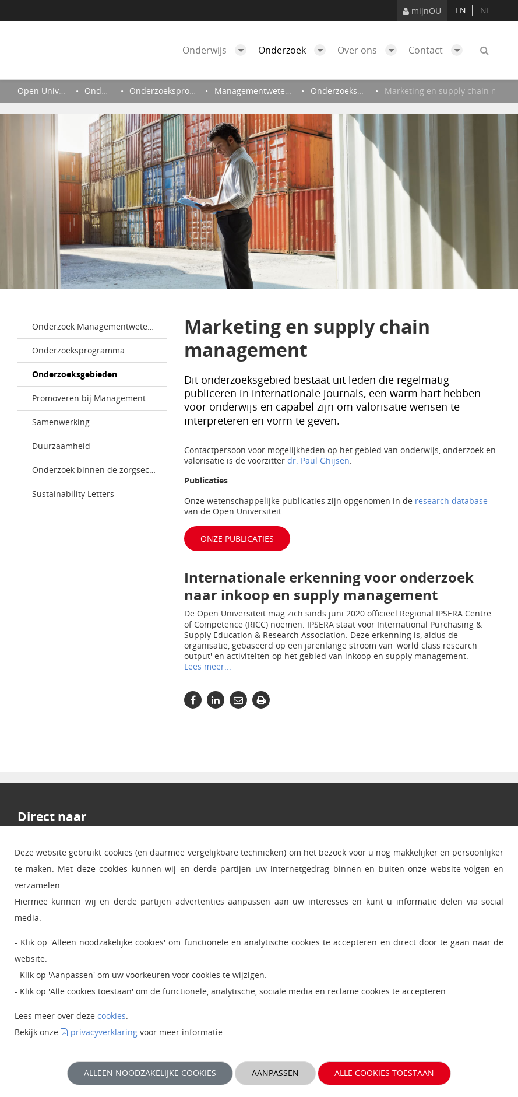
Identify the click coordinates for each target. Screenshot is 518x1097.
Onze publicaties (237, 538)
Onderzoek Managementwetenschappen (99, 326)
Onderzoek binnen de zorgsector (96, 469)
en (460, 10)
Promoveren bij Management (89, 398)
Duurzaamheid (61, 445)
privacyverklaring (104, 1032)
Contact (438, 50)
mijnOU (422, 10)
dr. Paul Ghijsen (318, 460)
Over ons (370, 50)
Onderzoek (295, 50)
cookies (111, 1015)
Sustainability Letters (73, 493)
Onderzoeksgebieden (74, 374)
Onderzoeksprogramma (78, 350)
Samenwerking (61, 421)
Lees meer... (207, 666)
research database (451, 500)
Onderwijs (217, 50)
